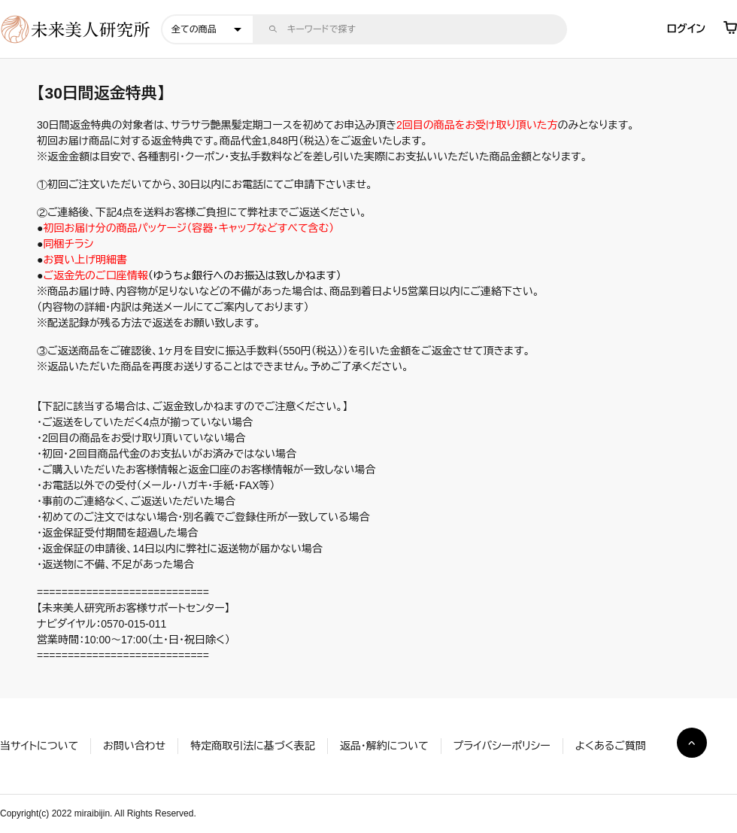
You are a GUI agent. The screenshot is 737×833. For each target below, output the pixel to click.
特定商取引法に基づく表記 (252, 746)
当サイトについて (39, 746)
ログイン (686, 29)
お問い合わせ (134, 746)
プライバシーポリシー (501, 746)
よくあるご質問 (610, 746)
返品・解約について (384, 746)
